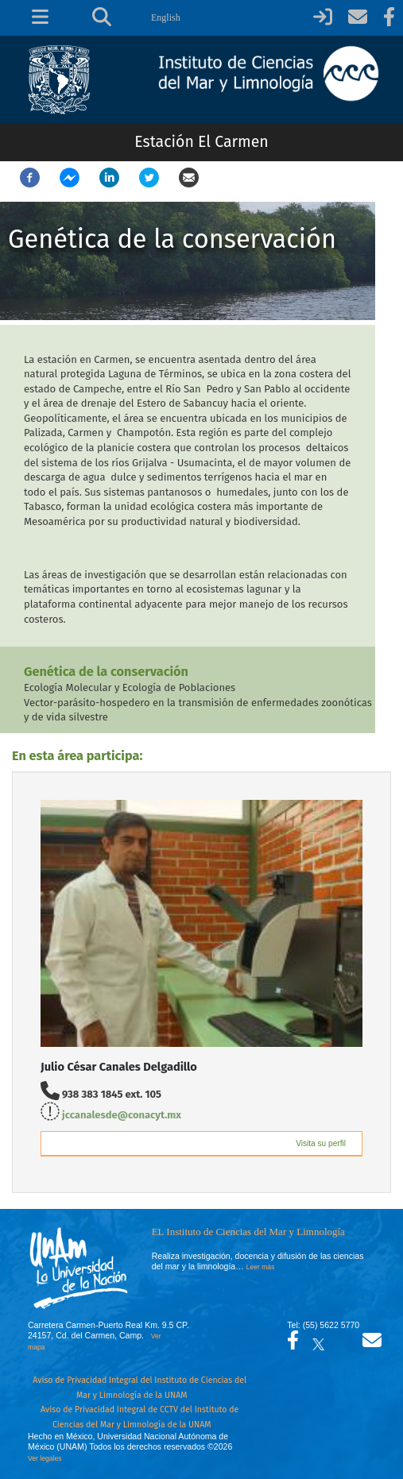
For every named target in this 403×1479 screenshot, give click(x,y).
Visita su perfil (321, 1143)
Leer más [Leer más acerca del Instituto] (260, 1267)
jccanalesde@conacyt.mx (121, 1115)
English (165, 17)
